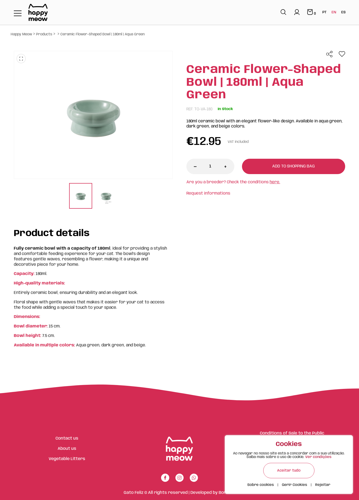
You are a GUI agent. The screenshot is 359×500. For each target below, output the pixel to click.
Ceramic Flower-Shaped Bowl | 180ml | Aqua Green (102, 34)
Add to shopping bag (293, 166)
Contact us (67, 438)
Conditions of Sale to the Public (292, 433)
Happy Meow (21, 34)
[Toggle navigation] (18, 13)
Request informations (208, 193)
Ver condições (318, 457)
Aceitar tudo (289, 470)
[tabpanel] (80, 196)
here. (275, 182)
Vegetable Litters (67, 459)
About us (67, 448)
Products (44, 34)
